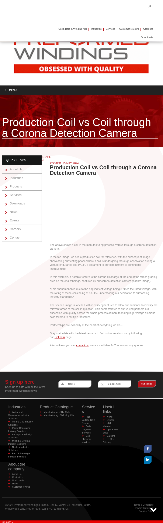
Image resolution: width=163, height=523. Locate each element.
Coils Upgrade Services (86, 424)
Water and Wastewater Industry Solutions (18, 415)
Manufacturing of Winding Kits (58, 415)
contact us (82, 345)
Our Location (18, 480)
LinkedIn (60, 337)
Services (110, 29)
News (13, 211)
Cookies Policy (146, 510)
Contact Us (17, 476)
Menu (10, 90)
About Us (148, 29)
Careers (15, 228)
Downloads (17, 202)
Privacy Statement (144, 507)
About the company (16, 466)
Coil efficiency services (86, 434)
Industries (96, 29)
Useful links (108, 409)
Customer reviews (129, 29)
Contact (15, 236)
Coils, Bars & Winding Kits (72, 29)
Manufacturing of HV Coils (56, 412)
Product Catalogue (55, 407)
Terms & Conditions (144, 504)
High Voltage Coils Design (88, 415)
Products (15, 186)
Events (14, 219)
